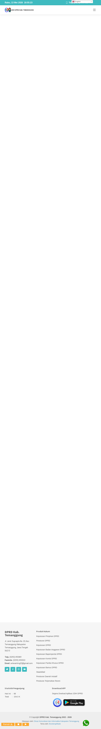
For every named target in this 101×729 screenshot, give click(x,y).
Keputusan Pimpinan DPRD (47, 636)
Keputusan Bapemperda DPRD (49, 654)
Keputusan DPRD (43, 645)
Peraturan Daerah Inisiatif (46, 676)
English (76, 2)
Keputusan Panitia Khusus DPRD (50, 663)
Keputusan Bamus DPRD (46, 667)
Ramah (8, 724)
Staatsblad (40, 672)
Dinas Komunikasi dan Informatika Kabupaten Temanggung (56, 721)
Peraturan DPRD (43, 641)
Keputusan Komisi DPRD (46, 658)
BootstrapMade (55, 724)
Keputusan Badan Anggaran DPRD (50, 650)
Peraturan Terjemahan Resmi (48, 681)
